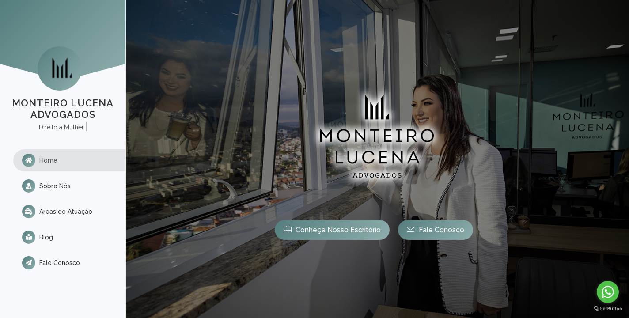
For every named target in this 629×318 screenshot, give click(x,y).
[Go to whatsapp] (608, 292)
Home (39, 160)
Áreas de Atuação (57, 211)
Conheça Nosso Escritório (332, 229)
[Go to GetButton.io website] (608, 309)
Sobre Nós (46, 186)
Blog (37, 237)
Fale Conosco (51, 262)
